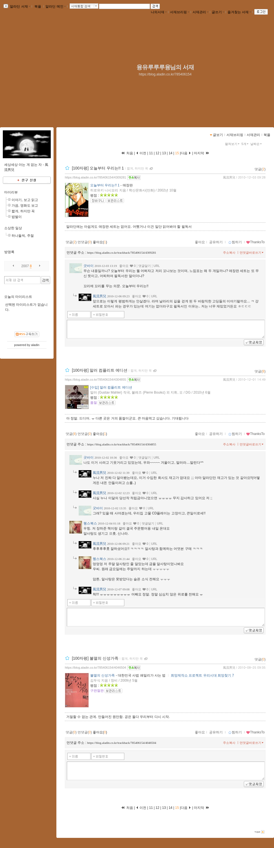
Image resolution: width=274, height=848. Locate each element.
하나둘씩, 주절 (23, 236)
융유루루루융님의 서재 (165, 67)
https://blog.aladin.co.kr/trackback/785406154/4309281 (121, 252)
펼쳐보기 (232, 144)
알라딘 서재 (19, 6)
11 (151, 153)
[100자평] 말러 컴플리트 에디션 (99, 370)
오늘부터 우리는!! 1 (105, 185)
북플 (38, 6)
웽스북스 (90, 523)
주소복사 (229, 252)
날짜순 (256, 144)
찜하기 (235, 242)
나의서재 (159, 12)
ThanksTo (255, 242)
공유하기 (216, 242)
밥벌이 (17, 217)
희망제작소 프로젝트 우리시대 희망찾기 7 (202, 675)
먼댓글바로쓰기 (252, 252)
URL (157, 265)
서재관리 (200, 12)
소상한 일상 (13, 228)
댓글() (260, 169)
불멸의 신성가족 (102, 675)
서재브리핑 (179, 12)
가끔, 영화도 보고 (25, 205)
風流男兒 (229, 177)
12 (157, 153)
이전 (141, 153)
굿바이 (88, 266)
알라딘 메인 (55, 6)
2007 (25, 266)
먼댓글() (85, 242)
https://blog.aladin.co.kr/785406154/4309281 (95, 177)
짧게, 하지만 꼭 (137, 168)
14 (170, 153)
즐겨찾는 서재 (239, 12)
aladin (35, 345)
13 (164, 153)
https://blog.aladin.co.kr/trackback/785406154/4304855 (121, 444)
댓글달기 (144, 265)
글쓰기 (218, 12)
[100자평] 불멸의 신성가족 (95, 658)
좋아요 (200, 242)
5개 (245, 144)
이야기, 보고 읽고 (25, 200)
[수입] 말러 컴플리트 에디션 (111, 387)
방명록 (9, 252)
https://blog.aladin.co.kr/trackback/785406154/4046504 (121, 742)
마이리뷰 (11, 192)
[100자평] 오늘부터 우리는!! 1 (98, 168)
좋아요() (100, 242)
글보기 (218, 135)
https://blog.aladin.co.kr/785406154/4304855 (95, 379)
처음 (127, 153)
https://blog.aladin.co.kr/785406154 (165, 74)
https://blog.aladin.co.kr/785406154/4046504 (95, 667)
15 (177, 153)
